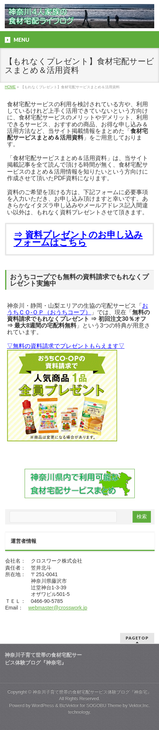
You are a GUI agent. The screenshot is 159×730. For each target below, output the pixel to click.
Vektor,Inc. (139, 705)
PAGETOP (137, 637)
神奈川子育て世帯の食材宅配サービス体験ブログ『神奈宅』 (92, 691)
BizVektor (69, 705)
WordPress (43, 705)
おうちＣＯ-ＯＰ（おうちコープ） (77, 309)
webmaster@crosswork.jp (57, 608)
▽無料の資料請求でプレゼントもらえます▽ (65, 346)
